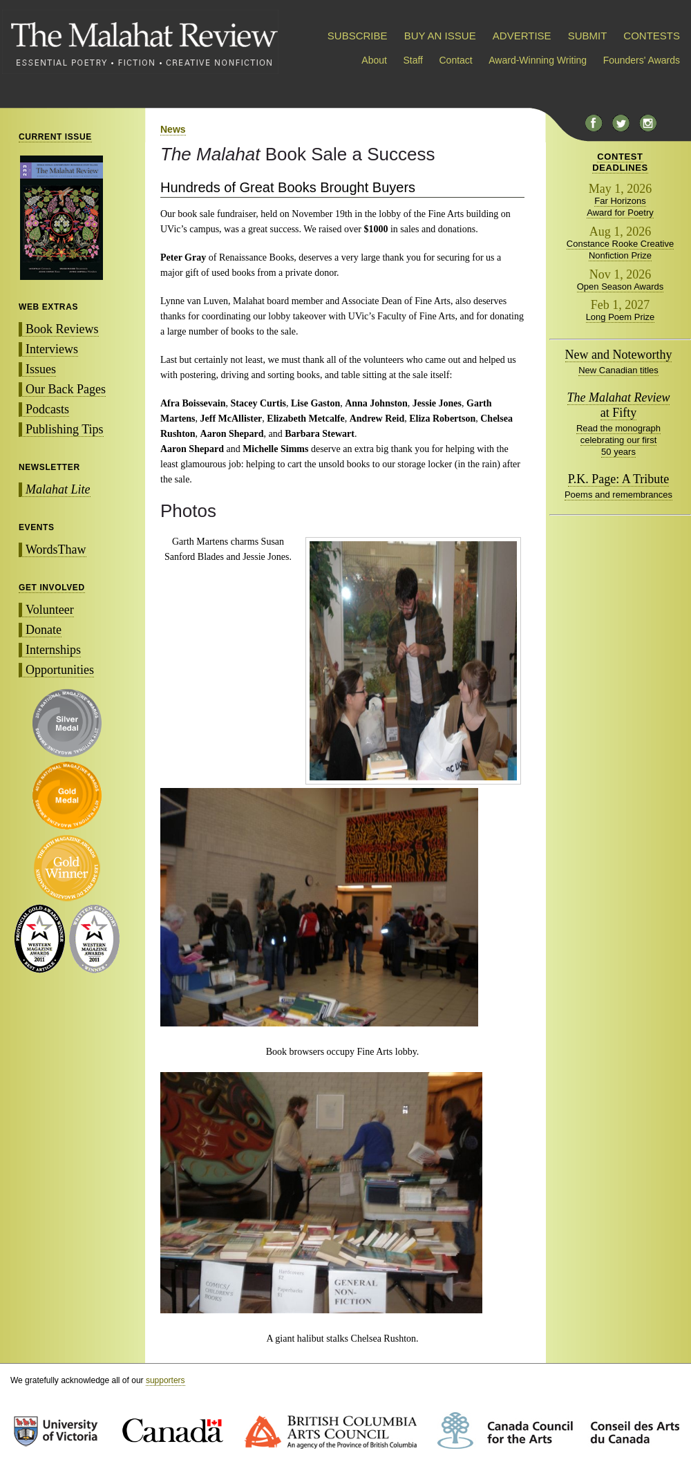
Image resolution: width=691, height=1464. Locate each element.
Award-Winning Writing (538, 60)
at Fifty (618, 405)
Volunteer (50, 610)
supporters (165, 1380)
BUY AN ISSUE (440, 35)
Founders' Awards (641, 60)
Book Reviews (62, 329)
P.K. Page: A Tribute (619, 479)
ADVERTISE (522, 35)
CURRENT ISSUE (55, 137)
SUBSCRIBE (358, 35)
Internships (53, 650)
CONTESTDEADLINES (620, 162)
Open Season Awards (620, 286)
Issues (41, 369)
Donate (43, 630)
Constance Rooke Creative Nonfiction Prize (620, 249)
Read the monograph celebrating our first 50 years (618, 440)
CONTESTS (651, 35)
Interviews (52, 349)
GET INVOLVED (52, 587)
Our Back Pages (66, 389)
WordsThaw (56, 549)
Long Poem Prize (620, 317)
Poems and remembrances (618, 494)
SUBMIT (587, 35)
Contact (456, 60)
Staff (413, 60)
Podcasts (47, 409)
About (374, 60)
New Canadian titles (618, 370)
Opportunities (60, 670)
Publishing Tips (65, 429)
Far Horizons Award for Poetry (620, 207)
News (173, 129)
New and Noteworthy (618, 355)
